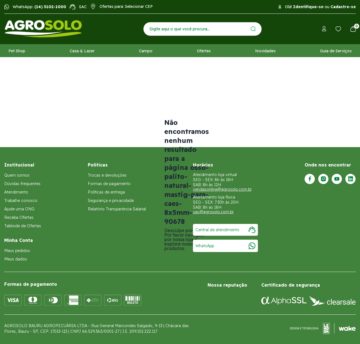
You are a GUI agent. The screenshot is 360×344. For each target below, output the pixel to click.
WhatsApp (225, 245)
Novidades (265, 50)
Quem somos (17, 175)
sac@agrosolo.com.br (213, 211)
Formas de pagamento (109, 183)
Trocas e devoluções (107, 175)
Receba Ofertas (18, 217)
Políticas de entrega (106, 192)
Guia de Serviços (336, 50)
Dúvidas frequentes (22, 183)
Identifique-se (308, 6)
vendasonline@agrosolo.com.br (222, 189)
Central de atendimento (225, 230)
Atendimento (16, 192)
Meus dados (15, 259)
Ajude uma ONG (19, 209)
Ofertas (204, 50)
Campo (145, 50)
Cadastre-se (343, 6)
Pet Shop (16, 50)
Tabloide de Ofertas (22, 225)
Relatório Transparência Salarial (117, 209)
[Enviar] (253, 28)
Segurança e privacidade (111, 200)
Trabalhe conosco (20, 200)
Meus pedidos (17, 250)
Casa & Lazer (82, 50)
